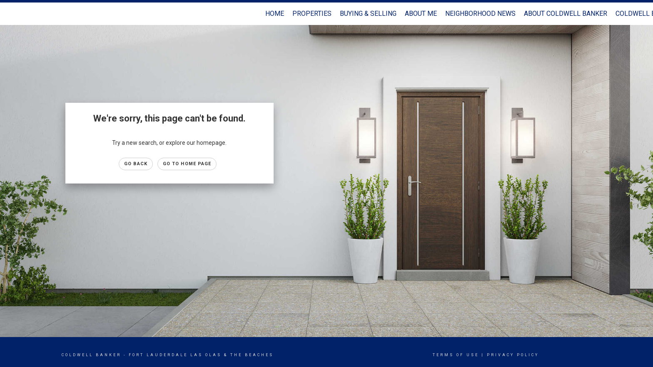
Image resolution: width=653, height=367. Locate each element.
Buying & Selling (368, 13)
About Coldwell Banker (565, 13)
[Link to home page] (10, 13)
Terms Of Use (456, 355)
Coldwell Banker (91, 355)
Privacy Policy (513, 355)
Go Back (135, 163)
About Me (421, 13)
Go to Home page (187, 163)
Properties (311, 13)
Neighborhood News (480, 13)
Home (274, 13)
